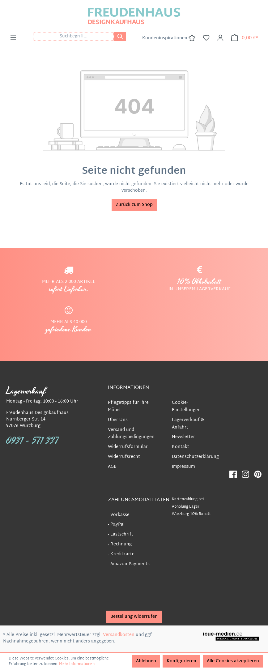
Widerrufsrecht (124, 457)
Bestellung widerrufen (134, 617)
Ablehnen (146, 661)
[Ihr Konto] (220, 38)
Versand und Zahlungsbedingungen (131, 433)
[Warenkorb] (245, 38)
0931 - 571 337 (32, 441)
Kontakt (180, 447)
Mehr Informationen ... (78, 664)
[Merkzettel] (206, 38)
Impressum (183, 467)
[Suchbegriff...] (73, 36)
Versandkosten (118, 635)
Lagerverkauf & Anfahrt (188, 423)
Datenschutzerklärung (195, 457)
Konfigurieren (181, 661)
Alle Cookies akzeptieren (233, 661)
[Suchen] (120, 36)
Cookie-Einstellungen (186, 406)
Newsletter (183, 437)
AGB (112, 467)
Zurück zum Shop (134, 205)
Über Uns (118, 420)
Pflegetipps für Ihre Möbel (128, 406)
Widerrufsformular (128, 447)
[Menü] (13, 38)
